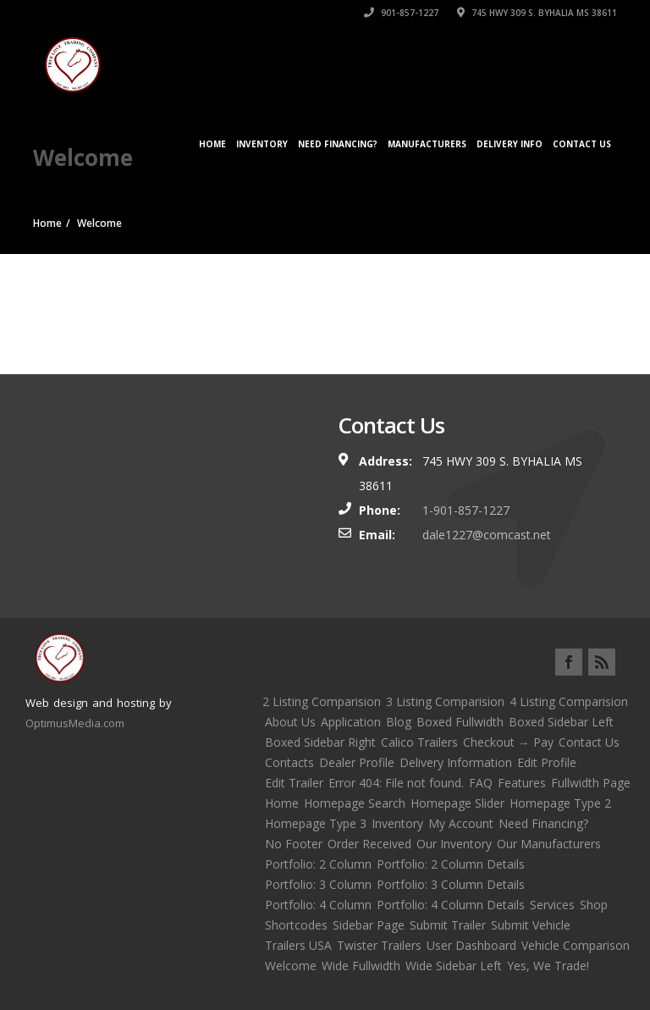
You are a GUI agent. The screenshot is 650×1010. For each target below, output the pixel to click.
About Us (290, 722)
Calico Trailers (419, 742)
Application (351, 722)
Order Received (369, 844)
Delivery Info (509, 144)
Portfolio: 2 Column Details (451, 864)
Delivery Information (455, 762)
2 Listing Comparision (321, 701)
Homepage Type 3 (315, 823)
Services (552, 905)
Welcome (291, 966)
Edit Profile (546, 762)
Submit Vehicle (530, 925)
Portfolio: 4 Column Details (451, 905)
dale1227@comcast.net (486, 535)
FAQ (481, 783)
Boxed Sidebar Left (561, 722)
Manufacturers (427, 144)
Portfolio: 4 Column (318, 905)
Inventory (262, 144)
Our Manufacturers (549, 844)
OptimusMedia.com (74, 723)
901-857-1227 (401, 13)
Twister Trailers (379, 945)
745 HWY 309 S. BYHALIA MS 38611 (537, 13)
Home (212, 144)
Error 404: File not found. (396, 783)
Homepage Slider (457, 803)
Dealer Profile (356, 762)
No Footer (293, 844)
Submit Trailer (448, 925)
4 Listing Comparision (569, 701)
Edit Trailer (294, 783)
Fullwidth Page (591, 783)
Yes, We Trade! (548, 966)
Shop (594, 905)
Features (522, 783)
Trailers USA (298, 945)
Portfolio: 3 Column (318, 884)
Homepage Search (354, 803)
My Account (460, 823)
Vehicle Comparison (575, 945)
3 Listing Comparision (445, 701)
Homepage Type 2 (560, 803)
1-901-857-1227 (466, 510)
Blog (398, 722)
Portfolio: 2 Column (318, 864)
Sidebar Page (369, 925)
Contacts (289, 762)
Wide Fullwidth (361, 966)
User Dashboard (471, 945)
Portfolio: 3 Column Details (451, 884)
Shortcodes (296, 925)
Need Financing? (337, 144)
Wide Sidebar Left (453, 966)
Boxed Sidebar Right (320, 742)
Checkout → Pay (508, 742)
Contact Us (582, 144)
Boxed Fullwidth (460, 722)
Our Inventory (454, 844)
